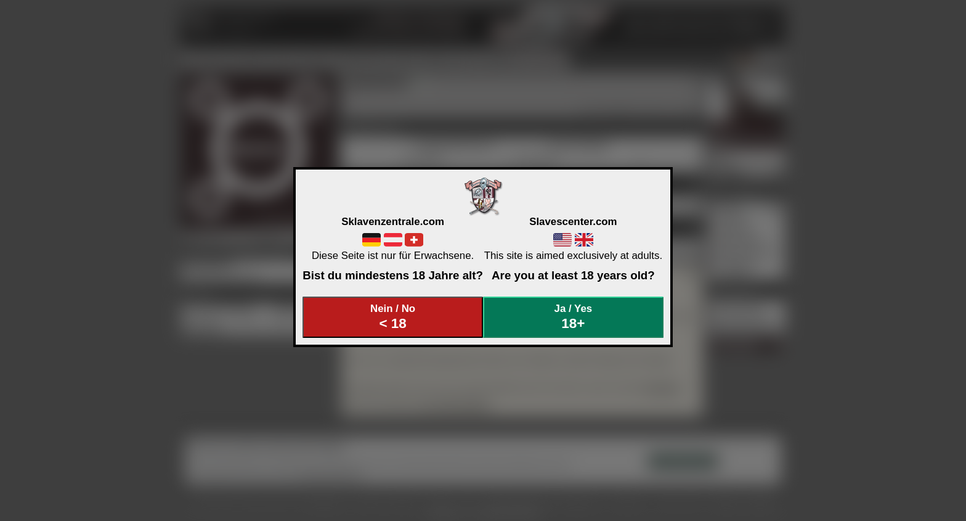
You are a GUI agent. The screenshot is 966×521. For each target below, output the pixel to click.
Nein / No (393, 317)
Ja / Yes (573, 317)
